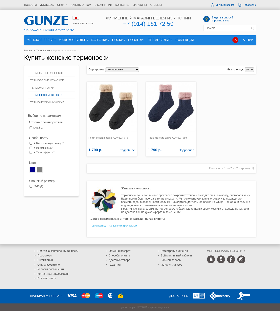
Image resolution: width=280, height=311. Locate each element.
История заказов (171, 264)
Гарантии (115, 264)
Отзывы (156, 4)
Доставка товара (119, 260)
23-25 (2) (38, 186)
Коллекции (184, 40)
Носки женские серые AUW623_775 (108, 137)
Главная (28, 50)
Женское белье (40, 40)
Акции (248, 40)
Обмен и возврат (120, 250)
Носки (117, 40)
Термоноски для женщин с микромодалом (114, 225)
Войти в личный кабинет (176, 255)
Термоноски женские (64, 50)
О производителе (48, 264)
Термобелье (159, 40)
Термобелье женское (47, 73)
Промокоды (44, 255)
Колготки (99, 40)
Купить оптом (81, 4)
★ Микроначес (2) (43, 148)
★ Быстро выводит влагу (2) (49, 143)
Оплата (62, 4)
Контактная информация (53, 273)
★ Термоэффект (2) (44, 152)
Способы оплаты (120, 255)
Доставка (47, 4)
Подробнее (127, 150)
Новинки (136, 40)
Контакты (122, 4)
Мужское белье (72, 40)
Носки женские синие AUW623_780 (167, 137)
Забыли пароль (171, 260)
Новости (30, 4)
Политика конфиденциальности (57, 250)
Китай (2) (38, 127)
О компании (103, 4)
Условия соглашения (50, 269)
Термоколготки (42, 87)
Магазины (140, 4)
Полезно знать (46, 278)
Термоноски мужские (47, 102)
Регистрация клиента (174, 250)
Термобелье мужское (47, 80)
